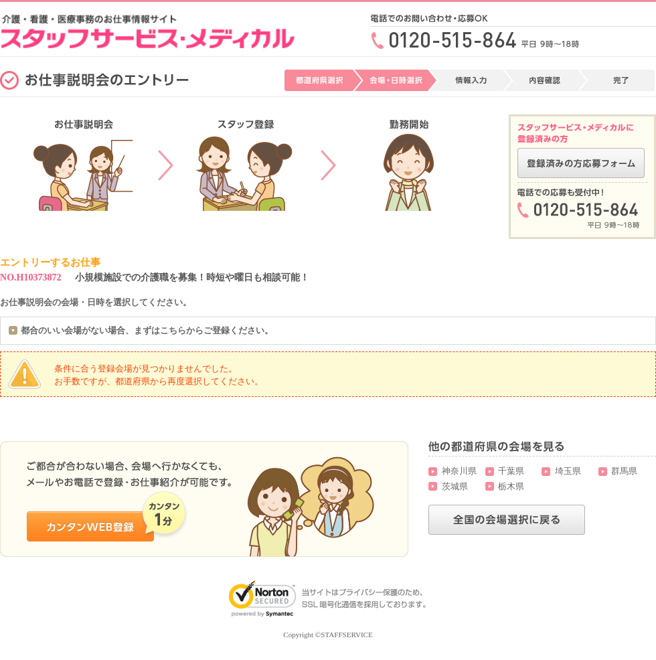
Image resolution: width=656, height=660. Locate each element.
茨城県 (455, 486)
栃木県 (511, 486)
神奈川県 (459, 471)
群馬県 (624, 471)
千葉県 (511, 471)
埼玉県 (568, 471)
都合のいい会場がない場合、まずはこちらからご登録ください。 (147, 330)
